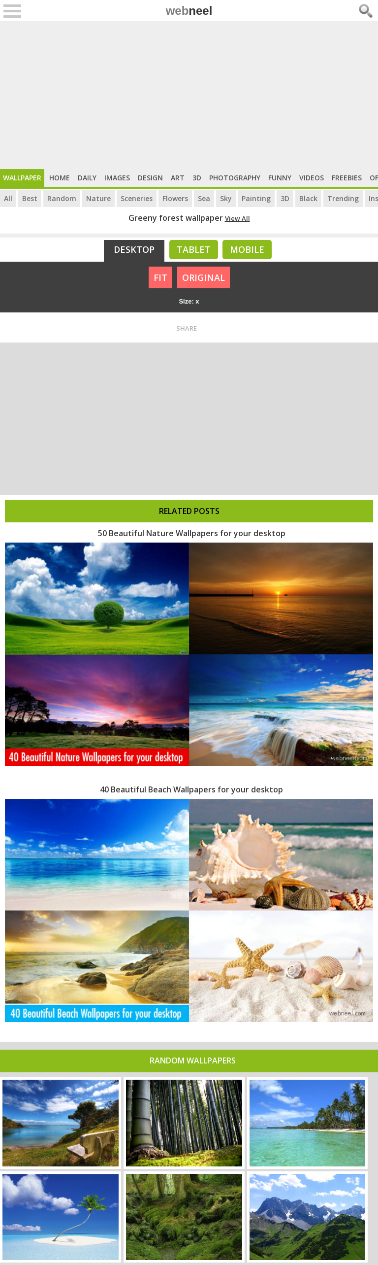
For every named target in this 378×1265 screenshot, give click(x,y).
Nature (98, 198)
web (189, 10)
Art (178, 177)
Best (29, 198)
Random (61, 198)
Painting (256, 198)
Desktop (134, 249)
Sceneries (137, 198)
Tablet (194, 249)
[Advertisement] (189, 95)
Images (117, 177)
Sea (204, 198)
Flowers (175, 198)
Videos (311, 177)
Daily (87, 177)
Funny (279, 177)
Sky (226, 198)
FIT (160, 277)
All (8, 198)
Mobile (247, 249)
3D (196, 177)
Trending (343, 198)
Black (308, 198)
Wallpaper (22, 177)
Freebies (347, 177)
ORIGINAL (203, 277)
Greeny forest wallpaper (175, 217)
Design (150, 177)
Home (59, 177)
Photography (234, 177)
